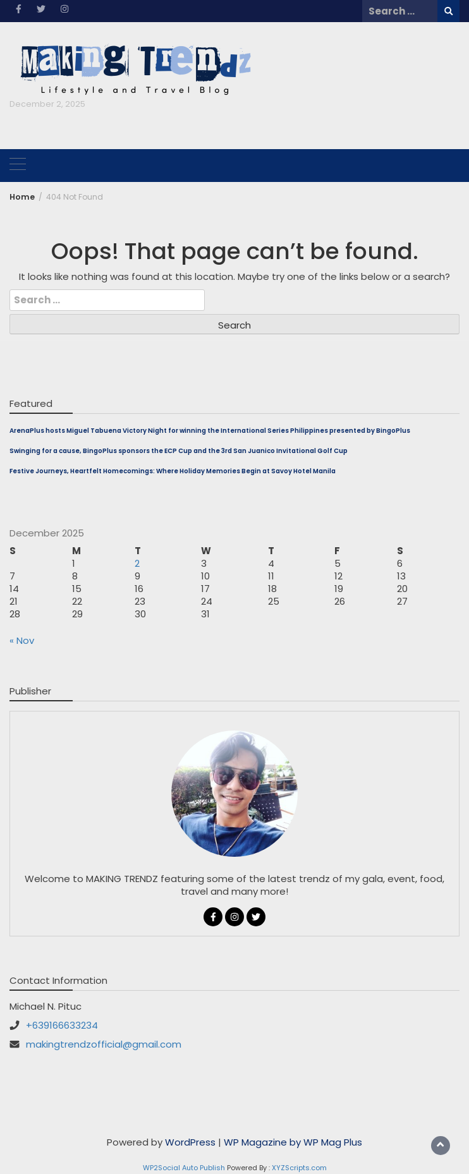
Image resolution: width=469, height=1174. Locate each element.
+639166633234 (62, 1025)
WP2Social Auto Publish (184, 1168)
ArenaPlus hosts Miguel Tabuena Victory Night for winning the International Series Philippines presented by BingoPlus (209, 430)
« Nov (21, 640)
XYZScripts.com (299, 1168)
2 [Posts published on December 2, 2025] (137, 563)
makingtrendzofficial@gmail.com (103, 1044)
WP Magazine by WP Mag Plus (293, 1142)
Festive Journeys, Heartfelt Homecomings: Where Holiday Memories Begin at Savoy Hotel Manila (172, 471)
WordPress (190, 1142)
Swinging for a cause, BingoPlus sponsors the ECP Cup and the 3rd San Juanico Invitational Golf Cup (178, 451)
